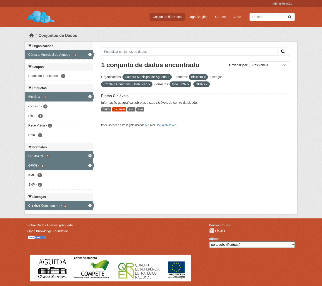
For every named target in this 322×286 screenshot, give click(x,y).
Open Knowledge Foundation (48, 231)
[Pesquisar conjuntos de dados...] (272, 17)
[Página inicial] (31, 35)
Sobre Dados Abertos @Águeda (50, 225)
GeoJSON (119, 109)
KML (131, 109)
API (147, 125)
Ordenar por (238, 65)
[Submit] (289, 17)
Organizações (198, 17)
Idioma (214, 239)
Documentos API (166, 125)
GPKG (106, 109)
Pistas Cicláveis (115, 96)
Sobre (237, 17)
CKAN (217, 230)
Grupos (220, 17)
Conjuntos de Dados (167, 17)
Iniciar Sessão (282, 3)
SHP (140, 109)
